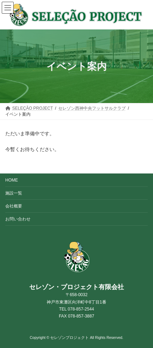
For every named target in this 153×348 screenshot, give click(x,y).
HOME (11, 180)
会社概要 (13, 206)
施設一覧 (13, 193)
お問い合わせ (18, 219)
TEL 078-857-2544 (76, 309)
